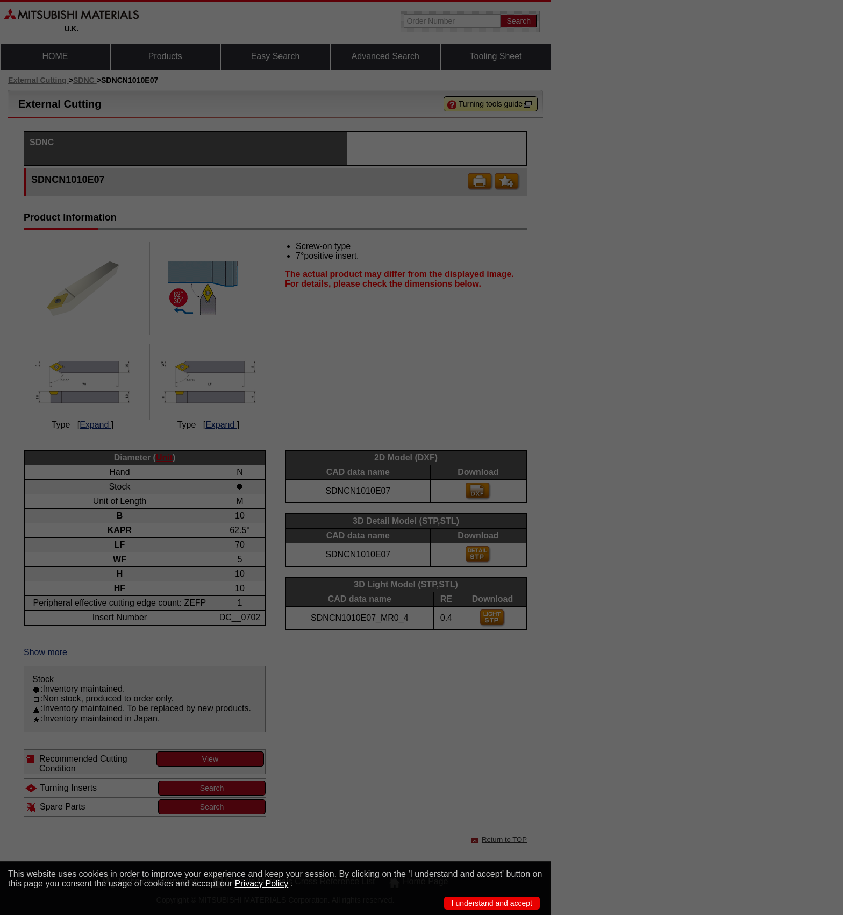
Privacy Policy (262, 883)
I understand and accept (492, 903)
